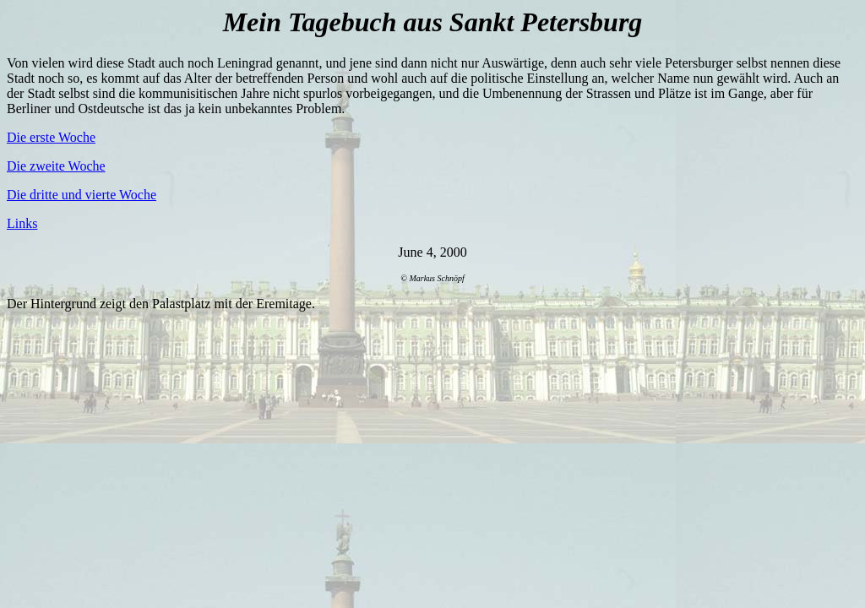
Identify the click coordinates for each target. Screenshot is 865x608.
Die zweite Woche (56, 166)
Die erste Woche (51, 137)
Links (22, 223)
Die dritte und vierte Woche (81, 194)
